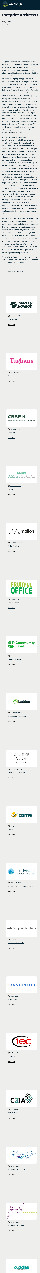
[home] (12, 4)
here (34, 188)
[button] (36, 4)
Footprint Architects (9, 61)
